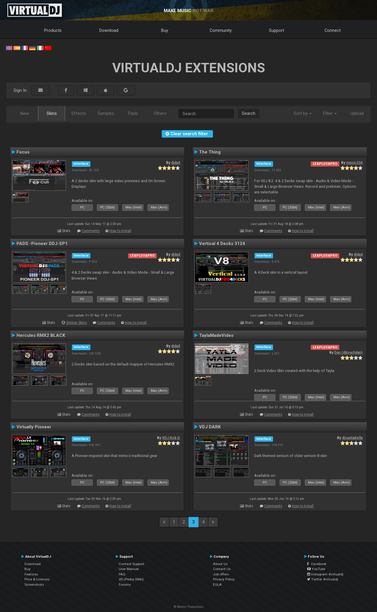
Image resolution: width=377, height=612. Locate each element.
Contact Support (131, 564)
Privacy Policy (224, 579)
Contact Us (222, 569)
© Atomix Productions (189, 607)
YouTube (316, 569)
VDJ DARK (210, 427)
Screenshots (34, 584)
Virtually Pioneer (33, 427)
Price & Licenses (36, 579)
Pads (133, 113)
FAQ (122, 574)
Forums (125, 584)
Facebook (316, 564)
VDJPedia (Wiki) (131, 579)
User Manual (129, 569)
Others (159, 113)
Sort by (303, 113)
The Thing (210, 152)
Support (276, 30)
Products (53, 30)
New (24, 113)
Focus (22, 152)
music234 (354, 163)
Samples (105, 113)
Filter (330, 113)
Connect (333, 30)
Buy (164, 30)
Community (221, 30)
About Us (220, 564)
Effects (79, 113)
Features (31, 574)
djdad (175, 163)
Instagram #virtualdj (325, 574)
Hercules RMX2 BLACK (40, 335)
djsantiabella (352, 438)
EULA (217, 584)
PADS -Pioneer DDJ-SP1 (42, 243)
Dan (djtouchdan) (348, 352)
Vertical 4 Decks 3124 (222, 243)
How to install (120, 231)
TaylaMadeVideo (216, 335)
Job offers (221, 574)
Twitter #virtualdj (322, 579)
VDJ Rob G (171, 438)
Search (248, 113)
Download (108, 30)
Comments (91, 231)
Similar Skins (76, 323)
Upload (357, 113)
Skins (52, 113)
